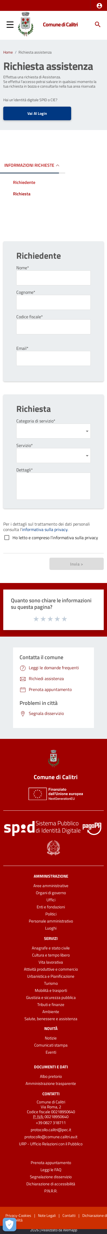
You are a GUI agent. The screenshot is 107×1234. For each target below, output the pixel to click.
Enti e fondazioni (51, 907)
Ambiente (50, 1011)
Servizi (51, 938)
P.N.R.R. (50, 1191)
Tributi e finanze (50, 1004)
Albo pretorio (51, 1076)
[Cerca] (98, 24)
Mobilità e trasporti (51, 990)
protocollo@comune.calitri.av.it (50, 1137)
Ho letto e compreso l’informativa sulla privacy (55, 537)
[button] (99, 5)
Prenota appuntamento (51, 1162)
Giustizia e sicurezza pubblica (51, 997)
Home (8, 52)
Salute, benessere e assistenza (50, 1019)
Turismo (51, 983)
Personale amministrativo (51, 921)
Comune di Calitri (60, 24)
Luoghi (50, 928)
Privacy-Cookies (18, 1215)
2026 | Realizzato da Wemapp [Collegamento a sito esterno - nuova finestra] (53, 1230)
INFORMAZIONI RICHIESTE (29, 165)
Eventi (51, 1052)
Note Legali (47, 1215)
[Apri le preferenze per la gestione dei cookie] (9, 1224)
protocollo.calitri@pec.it (51, 1130)
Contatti (50, 1093)
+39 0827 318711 (51, 1122)
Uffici (50, 900)
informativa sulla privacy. (45, 529)
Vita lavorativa (51, 962)
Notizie (51, 1038)
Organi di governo (51, 893)
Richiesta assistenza (35, 52)
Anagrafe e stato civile (51, 948)
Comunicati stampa (51, 1045)
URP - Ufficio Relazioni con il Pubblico (51, 1144)
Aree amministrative (50, 886)
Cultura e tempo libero (51, 955)
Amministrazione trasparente (51, 1083)
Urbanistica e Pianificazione (50, 976)
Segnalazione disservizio (51, 1177)
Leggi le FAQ (50, 1170)
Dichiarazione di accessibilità (50, 1184)
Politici (50, 914)
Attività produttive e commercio (51, 969)
